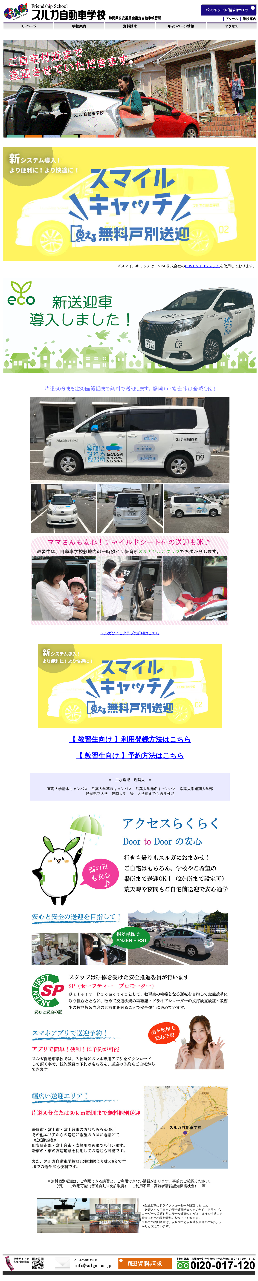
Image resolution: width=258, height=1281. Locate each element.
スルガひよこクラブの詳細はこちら (130, 633)
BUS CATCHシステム (202, 266)
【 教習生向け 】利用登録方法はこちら (130, 739)
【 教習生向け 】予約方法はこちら (130, 755)
